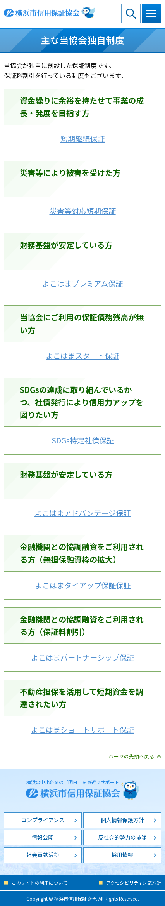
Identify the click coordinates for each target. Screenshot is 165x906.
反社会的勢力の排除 (122, 837)
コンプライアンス (42, 820)
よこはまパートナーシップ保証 (82, 657)
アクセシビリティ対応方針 (133, 882)
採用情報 (122, 855)
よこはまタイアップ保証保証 (83, 585)
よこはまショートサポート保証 (82, 729)
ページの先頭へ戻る (131, 756)
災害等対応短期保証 (83, 210)
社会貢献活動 (42, 855)
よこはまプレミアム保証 (82, 283)
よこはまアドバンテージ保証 (82, 513)
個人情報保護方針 (122, 820)
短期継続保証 (82, 138)
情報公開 (42, 837)
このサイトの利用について (39, 882)
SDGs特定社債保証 (83, 440)
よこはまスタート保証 (82, 355)
